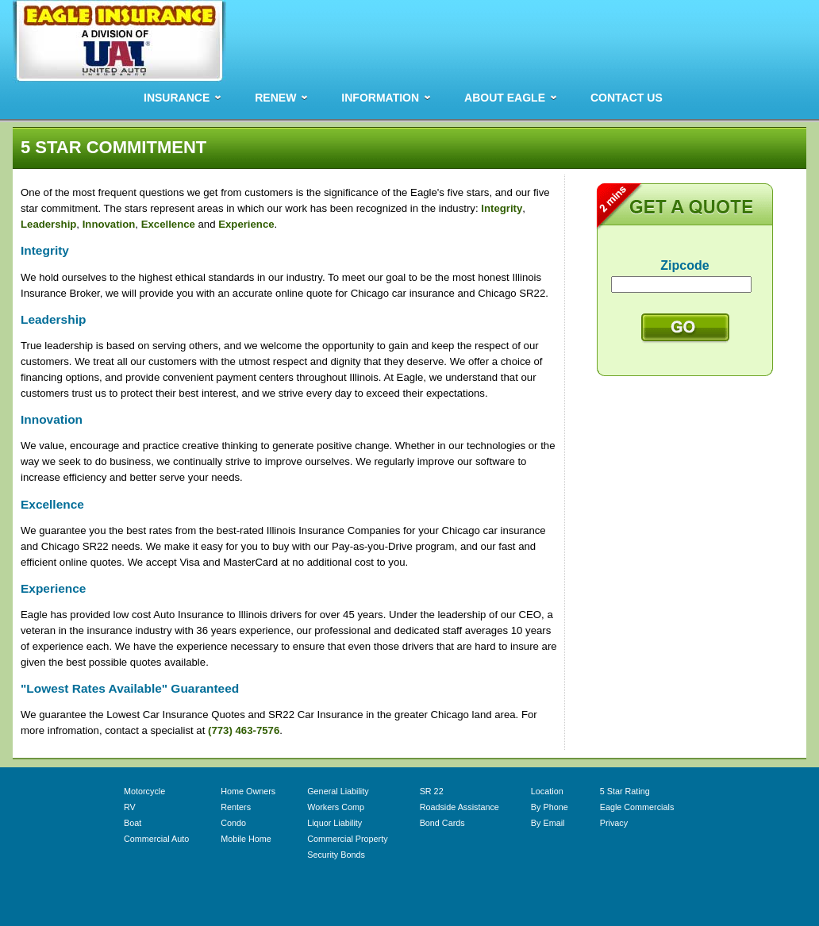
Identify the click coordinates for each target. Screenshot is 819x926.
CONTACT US (626, 97)
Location (547, 791)
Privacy (614, 823)
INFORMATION (380, 97)
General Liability (337, 791)
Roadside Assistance (459, 807)
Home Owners (248, 791)
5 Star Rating (625, 791)
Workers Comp (335, 807)
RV (130, 807)
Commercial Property (347, 838)
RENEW (275, 97)
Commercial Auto (156, 838)
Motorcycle (144, 791)
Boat (132, 823)
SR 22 (432, 791)
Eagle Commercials (637, 807)
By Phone (549, 807)
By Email (548, 823)
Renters (236, 807)
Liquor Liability (334, 823)
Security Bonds (336, 854)
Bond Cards (442, 823)
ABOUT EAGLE (504, 97)
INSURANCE (177, 97)
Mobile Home (246, 838)
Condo (233, 823)
